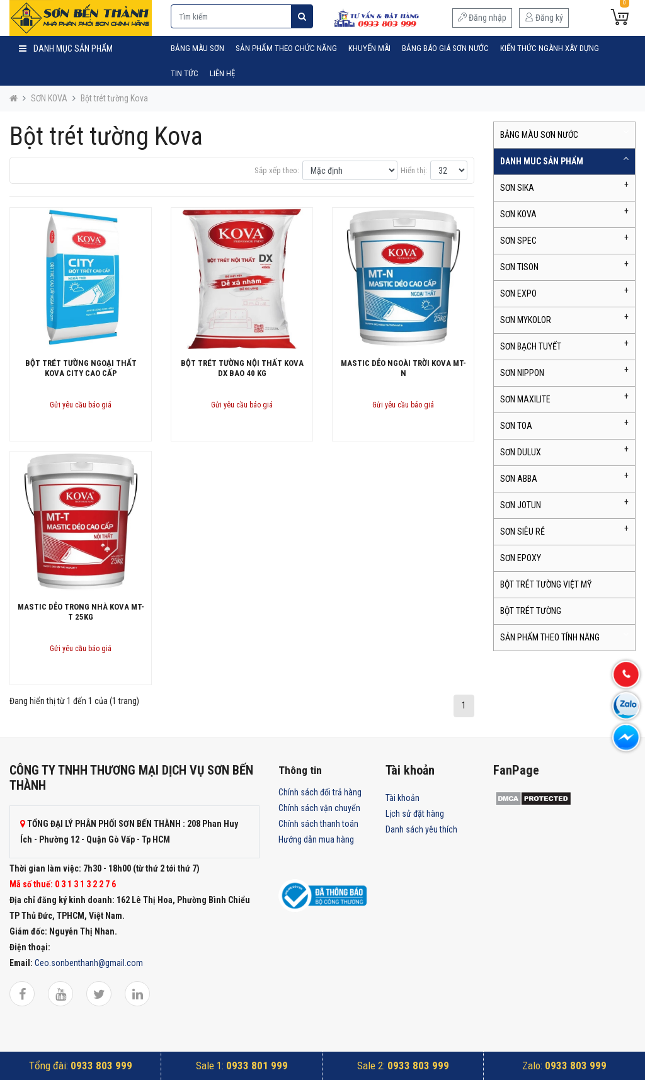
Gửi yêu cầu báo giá (80, 405)
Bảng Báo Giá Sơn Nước (445, 48)
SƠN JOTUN (520, 505)
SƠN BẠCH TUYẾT (530, 346)
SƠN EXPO (518, 293)
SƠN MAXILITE (525, 399)
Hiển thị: (414, 170)
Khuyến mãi (369, 48)
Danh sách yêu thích (421, 829)
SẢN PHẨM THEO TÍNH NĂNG (550, 637)
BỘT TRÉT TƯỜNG (530, 611)
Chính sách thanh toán (318, 824)
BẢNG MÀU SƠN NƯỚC (539, 135)
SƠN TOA (516, 426)
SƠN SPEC (518, 241)
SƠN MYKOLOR (525, 320)
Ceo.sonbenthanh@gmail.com (89, 963)
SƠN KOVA (49, 98)
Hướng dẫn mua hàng (316, 839)
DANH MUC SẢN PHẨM (541, 161)
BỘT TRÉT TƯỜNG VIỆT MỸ (545, 584)
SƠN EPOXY (520, 558)
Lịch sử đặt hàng (414, 814)
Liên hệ (222, 73)
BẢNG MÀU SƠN (197, 48)
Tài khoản (402, 798)
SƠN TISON (519, 267)
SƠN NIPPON (522, 373)
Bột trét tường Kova (114, 98)
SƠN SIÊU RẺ (522, 531)
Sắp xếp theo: (276, 170)
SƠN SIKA (517, 188)
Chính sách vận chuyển (319, 808)
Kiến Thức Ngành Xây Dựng (549, 48)
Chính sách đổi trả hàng (320, 792)
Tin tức (184, 73)
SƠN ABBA (518, 479)
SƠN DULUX (520, 452)
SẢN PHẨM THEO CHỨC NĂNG (286, 48)
